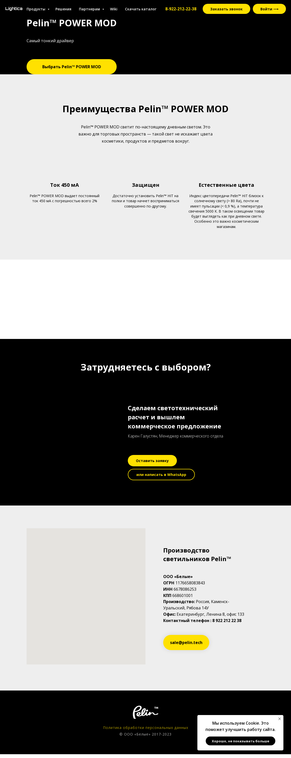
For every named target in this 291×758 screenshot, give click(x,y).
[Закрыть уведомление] (279, 718)
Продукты (36, 9)
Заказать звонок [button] (226, 9)
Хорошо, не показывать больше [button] (240, 741)
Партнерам (90, 9)
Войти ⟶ (269, 9)
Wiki (113, 9)
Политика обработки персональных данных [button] (145, 727)
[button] (152, 460)
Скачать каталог (140, 9)
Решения (63, 9)
